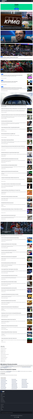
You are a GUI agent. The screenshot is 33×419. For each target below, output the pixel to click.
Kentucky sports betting (14, 380)
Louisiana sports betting (14, 383)
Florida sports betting (3, 384)
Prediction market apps (3, 348)
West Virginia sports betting (4, 383)
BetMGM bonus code (3, 351)
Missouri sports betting (14, 388)
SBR (18, 371)
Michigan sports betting (24, 384)
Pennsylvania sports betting (4, 380)
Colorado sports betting (24, 379)
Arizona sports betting (3, 379)
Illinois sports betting (24, 380)
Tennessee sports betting (14, 387)
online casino (5, 367)
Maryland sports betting (14, 384)
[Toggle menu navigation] (32, 1)
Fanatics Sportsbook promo (4, 357)
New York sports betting (3, 387)
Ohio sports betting (14, 379)
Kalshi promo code (3, 361)
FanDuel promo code (3, 355)
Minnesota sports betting (24, 387)
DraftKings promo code (3, 358)
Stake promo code (3, 360)
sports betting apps (8, 371)
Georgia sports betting (3, 388)
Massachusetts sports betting (25, 383)
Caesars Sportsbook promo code (5, 354)
